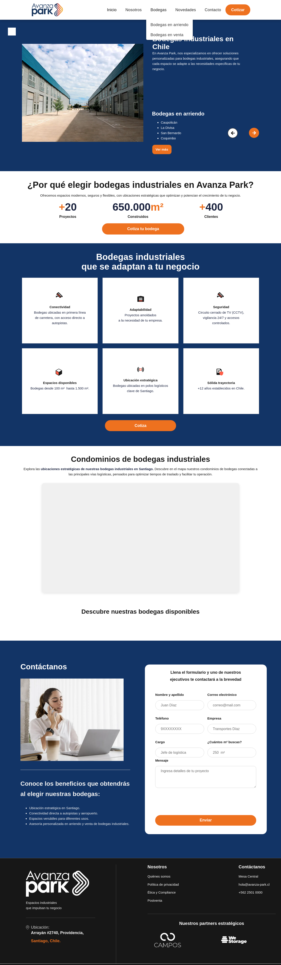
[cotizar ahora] (141, 227)
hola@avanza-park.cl (254, 884)
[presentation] (188, 800)
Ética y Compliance (162, 892)
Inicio (112, 10)
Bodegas (159, 10)
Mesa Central (248, 876)
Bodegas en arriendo (170, 25)
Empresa (214, 718)
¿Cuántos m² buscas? (224, 742)
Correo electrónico (222, 695)
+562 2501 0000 (251, 892)
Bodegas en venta (167, 35)
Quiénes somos (159, 876)
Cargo (160, 742)
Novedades (185, 10)
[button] (233, 133)
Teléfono (162, 718)
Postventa (155, 900)
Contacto (213, 10)
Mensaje (161, 760)
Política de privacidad (163, 884)
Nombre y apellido (169, 695)
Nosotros (133, 10)
